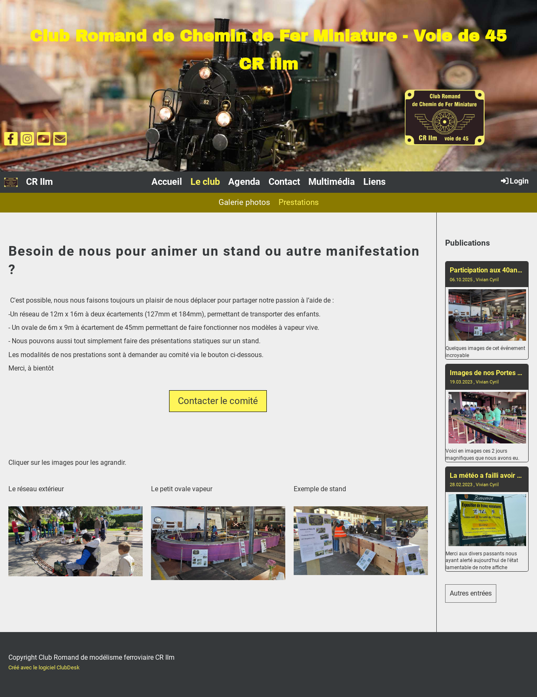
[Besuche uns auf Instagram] (27, 141)
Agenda (244, 181)
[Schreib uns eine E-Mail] (60, 141)
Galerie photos (244, 202)
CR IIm (39, 181)
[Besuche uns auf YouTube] (43, 141)
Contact (284, 181)
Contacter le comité (218, 401)
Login (514, 181)
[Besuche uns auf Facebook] (11, 141)
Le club (205, 181)
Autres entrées (471, 593)
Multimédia (331, 181)
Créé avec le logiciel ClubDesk (44, 667)
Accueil (166, 181)
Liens (374, 181)
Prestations (299, 202)
